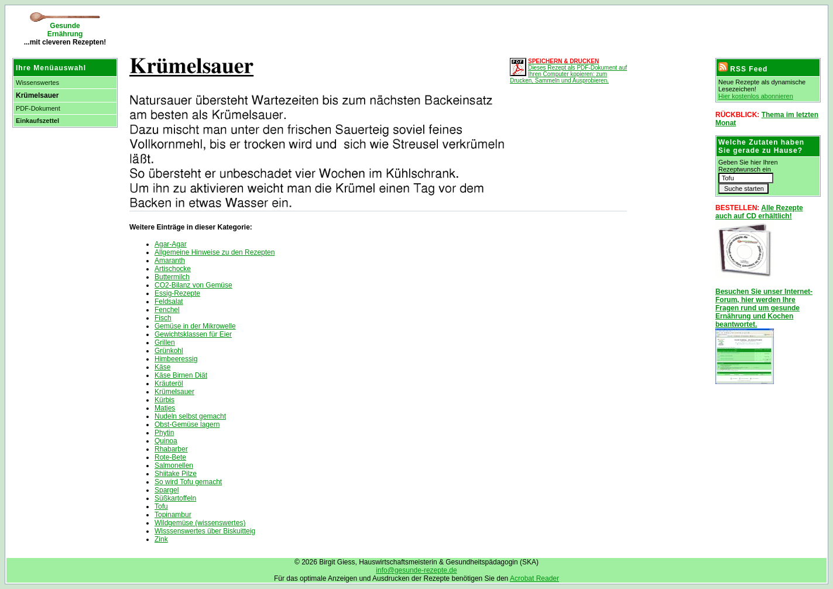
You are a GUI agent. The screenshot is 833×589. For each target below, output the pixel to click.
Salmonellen (174, 465)
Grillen (165, 342)
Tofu (161, 506)
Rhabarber (171, 449)
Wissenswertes (37, 82)
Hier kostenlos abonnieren (755, 96)
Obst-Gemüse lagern (187, 424)
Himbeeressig (176, 359)
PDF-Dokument (38, 108)
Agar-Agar (171, 244)
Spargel (167, 490)
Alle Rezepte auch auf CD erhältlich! (759, 212)
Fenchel (167, 310)
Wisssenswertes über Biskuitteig (205, 531)
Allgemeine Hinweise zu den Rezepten (215, 252)
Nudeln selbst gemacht (190, 416)
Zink (161, 539)
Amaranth (170, 260)
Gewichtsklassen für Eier (193, 334)
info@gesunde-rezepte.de (416, 570)
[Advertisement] (260, 29)
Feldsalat (169, 301)
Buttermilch (172, 277)
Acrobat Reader (534, 578)
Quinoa (166, 441)
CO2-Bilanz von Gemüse (193, 285)
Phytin (164, 433)
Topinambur (173, 515)
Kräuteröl (169, 383)
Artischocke (173, 269)
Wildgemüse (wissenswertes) (200, 523)
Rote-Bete (170, 457)
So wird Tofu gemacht (188, 482)
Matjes (165, 408)
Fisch (163, 318)
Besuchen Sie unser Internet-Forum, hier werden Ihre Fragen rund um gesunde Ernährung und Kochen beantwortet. (764, 307)
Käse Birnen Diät (181, 375)
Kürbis (164, 400)
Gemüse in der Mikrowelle (195, 326)
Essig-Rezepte (177, 293)
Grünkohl (169, 351)
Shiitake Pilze (176, 474)
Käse (162, 367)
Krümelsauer (174, 392)
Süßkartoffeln (175, 498)
